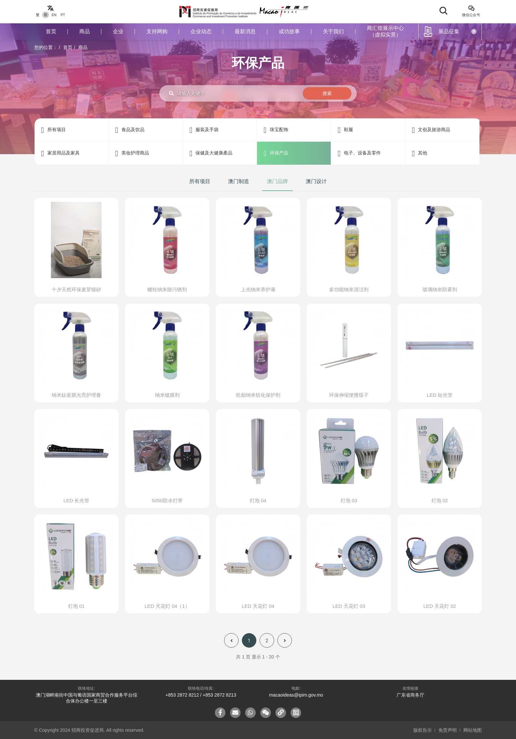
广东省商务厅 (410, 695)
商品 (84, 31)
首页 (51, 31)
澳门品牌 (277, 181)
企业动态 (201, 31)
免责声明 (447, 730)
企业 (118, 31)
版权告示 (422, 730)
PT (63, 15)
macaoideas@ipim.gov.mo (296, 695)
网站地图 (472, 730)
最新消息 (245, 31)
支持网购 (157, 31)
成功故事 (289, 31)
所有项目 (199, 181)
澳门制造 (238, 181)
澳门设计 (316, 181)
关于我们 (333, 31)
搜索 (327, 93)
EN (54, 15)
